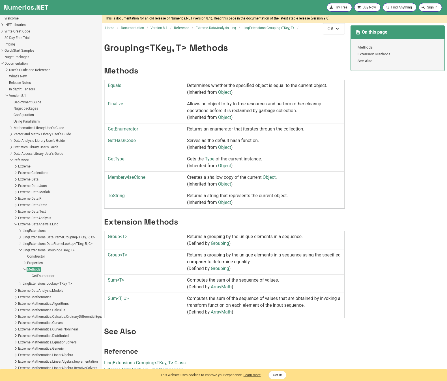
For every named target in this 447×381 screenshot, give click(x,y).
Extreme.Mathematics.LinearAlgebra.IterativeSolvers (40, 291)
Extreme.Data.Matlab (17, 115)
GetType (116, 159)
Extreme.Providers (14, 334)
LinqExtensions (16, 153)
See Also (365, 60)
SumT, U (118, 298)
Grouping (220, 243)
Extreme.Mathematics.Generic (23, 271)
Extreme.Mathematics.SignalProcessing (31, 328)
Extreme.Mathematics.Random (24, 321)
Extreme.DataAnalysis (17, 141)
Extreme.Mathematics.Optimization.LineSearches (38, 315)
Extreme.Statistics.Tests (19, 366)
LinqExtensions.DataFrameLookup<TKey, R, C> (40, 166)
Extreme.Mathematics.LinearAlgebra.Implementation (41, 284)
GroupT (117, 236)
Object (224, 92)
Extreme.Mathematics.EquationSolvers (30, 265)
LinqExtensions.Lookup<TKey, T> (30, 206)
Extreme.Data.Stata (15, 128)
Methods (16, 192)
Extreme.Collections (16, 95)
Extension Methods (374, 54)
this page (229, 18)
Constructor (19, 179)
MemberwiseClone (126, 177)
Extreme (7, 89)
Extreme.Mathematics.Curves (23, 245)
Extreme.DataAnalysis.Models (23, 213)
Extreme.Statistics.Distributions (24, 354)
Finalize (115, 103)
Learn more (252, 375)
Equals (114, 85)
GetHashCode (122, 140)
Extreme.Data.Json (15, 108)
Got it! (277, 375)
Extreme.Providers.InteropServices (27, 341)
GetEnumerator (25, 199)
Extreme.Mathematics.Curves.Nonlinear (31, 252)
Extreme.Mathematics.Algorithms (26, 226)
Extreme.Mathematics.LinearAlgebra (28, 278)
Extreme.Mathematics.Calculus (24, 233)
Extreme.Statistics (14, 347)
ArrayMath (221, 286)
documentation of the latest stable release (278, 18)
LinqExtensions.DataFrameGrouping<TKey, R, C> (41, 160)
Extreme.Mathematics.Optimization (27, 308)
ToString (116, 195)
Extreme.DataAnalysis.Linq (21, 147)
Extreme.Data (11, 102)
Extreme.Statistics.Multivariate (24, 360)
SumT (116, 280)
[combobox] (334, 28)
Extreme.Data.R (12, 121)
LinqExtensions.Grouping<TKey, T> (31, 173)
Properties (17, 186)
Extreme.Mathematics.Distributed (26, 258)
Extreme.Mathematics (17, 220)
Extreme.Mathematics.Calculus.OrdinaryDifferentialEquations (47, 239)
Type (209, 159)
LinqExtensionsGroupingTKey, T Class (145, 362)
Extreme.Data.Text (15, 134)
